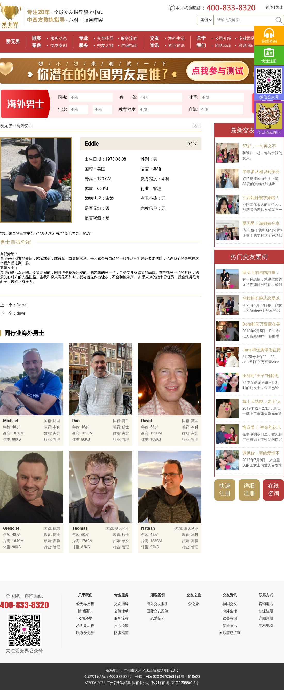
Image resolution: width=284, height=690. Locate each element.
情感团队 (85, 611)
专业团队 (247, 38)
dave (21, 313)
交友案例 (58, 45)
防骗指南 (129, 45)
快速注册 (225, 489)
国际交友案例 (157, 611)
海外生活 (176, 38)
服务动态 (58, 38)
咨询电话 (266, 604)
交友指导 (105, 38)
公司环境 (85, 618)
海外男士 (25, 125)
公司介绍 (223, 38)
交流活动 (121, 611)
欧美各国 (230, 618)
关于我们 (85, 595)
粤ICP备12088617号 (182, 683)
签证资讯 (176, 45)
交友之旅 (105, 45)
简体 (269, 7)
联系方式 (266, 595)
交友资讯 (230, 595)
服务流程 (129, 38)
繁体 (279, 7)
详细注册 (249, 489)
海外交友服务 (157, 604)
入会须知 (121, 625)
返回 (197, 125)
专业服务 (121, 595)
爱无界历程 (85, 604)
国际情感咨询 (230, 633)
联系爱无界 (85, 633)
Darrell (22, 305)
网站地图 (266, 625)
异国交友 (230, 604)
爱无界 (13, 41)
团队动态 (223, 45)
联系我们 (247, 45)
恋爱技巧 (157, 618)
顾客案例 (157, 595)
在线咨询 (273, 489)
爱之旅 (193, 604)
